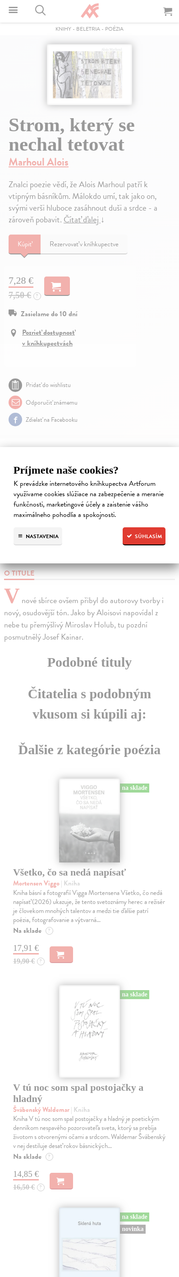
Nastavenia (38, 536)
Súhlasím (144, 536)
